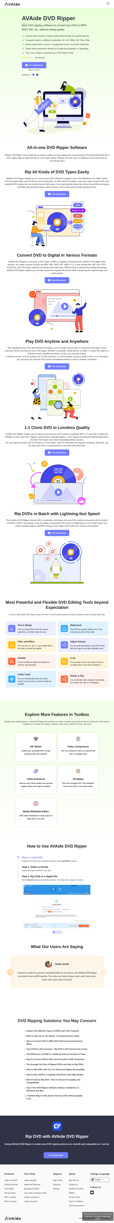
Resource (57, 1184)
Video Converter (10, 1180)
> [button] (104, 972)
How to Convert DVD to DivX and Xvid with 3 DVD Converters (55, 1059)
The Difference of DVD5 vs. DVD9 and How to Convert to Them (56, 1054)
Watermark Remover (32, 1184)
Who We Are (74, 1180)
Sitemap (56, 1189)
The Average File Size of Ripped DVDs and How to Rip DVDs (55, 1064)
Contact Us (73, 1184)
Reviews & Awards (76, 1189)
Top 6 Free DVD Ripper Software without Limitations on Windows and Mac (52, 1089)
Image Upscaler (30, 1180)
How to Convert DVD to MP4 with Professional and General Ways (54, 1042)
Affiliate (72, 1193)
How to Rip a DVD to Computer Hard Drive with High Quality (54, 1075)
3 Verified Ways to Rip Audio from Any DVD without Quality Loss (54, 1097)
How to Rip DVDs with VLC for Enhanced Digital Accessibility (55, 1069)
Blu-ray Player (10, 1193)
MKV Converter (10, 1201)
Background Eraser (31, 1189)
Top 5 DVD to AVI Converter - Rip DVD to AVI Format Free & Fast (56, 1049)
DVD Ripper (9, 1189)
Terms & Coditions (76, 1201)
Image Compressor (31, 1197)
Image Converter (30, 1201)
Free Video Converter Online (35, 1193)
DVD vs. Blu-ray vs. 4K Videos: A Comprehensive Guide (52, 1036)
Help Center (57, 1180)
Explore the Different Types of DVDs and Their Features (52, 1031)
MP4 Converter (10, 1197)
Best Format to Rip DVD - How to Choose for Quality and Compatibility (53, 1081)
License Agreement (76, 1206)
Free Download (34, 65)
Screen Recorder (11, 1184)
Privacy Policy (74, 1197)
